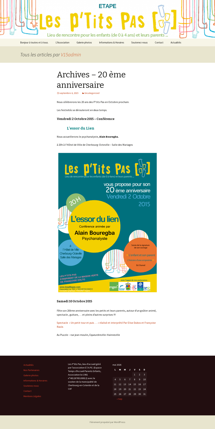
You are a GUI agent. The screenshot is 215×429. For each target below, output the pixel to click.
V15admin (71, 54)
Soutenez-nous (139, 42)
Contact (159, 42)
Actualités (176, 42)
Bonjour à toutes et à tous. (34, 42)
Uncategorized (91, 93)
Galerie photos (84, 42)
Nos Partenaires (31, 370)
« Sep (119, 398)
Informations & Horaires (111, 42)
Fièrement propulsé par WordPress (107, 422)
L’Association (62, 42)
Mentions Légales (32, 396)
